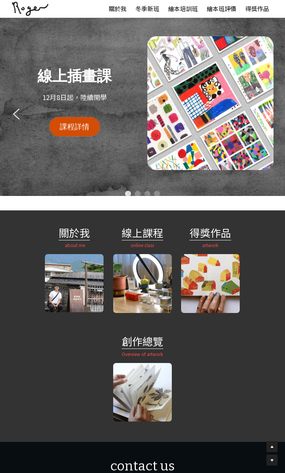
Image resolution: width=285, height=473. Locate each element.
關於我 (40, 232)
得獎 (165, 232)
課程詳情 (74, 127)
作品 (186, 232)
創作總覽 (244, 233)
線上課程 (108, 232)
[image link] (30, 8)
